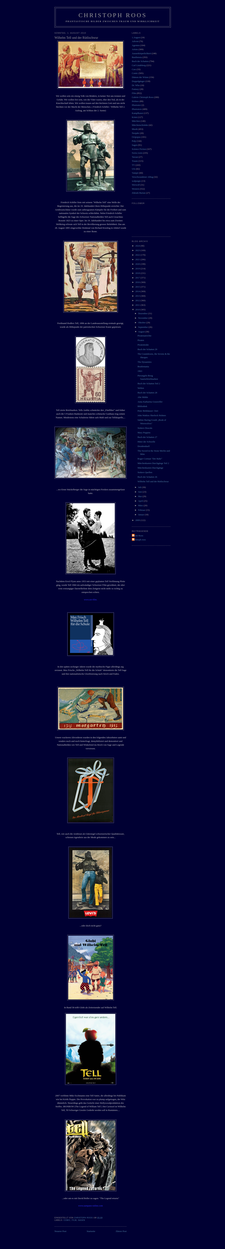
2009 (137, 520)
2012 (137, 300)
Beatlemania (143, 366)
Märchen (136, 121)
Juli (140, 487)
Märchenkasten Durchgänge (150, 467)
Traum (135, 161)
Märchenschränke (140, 125)
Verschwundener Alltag (142, 177)
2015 (137, 286)
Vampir (135, 173)
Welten (140, 388)
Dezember (143, 313)
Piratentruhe (143, 344)
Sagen (81, 1220)
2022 (137, 255)
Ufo (133, 169)
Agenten (136, 45)
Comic (67, 1220)
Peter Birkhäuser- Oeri (147, 410)
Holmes (135, 101)
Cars (134, 69)
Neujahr (135, 133)
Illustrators (137, 109)
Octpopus (136, 137)
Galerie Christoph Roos (142, 97)
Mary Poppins (143, 432)
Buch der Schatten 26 (147, 477)
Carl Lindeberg (139, 65)
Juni (140, 491)
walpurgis (136, 181)
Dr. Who (136, 85)
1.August (136, 37)
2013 (137, 296)
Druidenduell (143, 446)
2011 (137, 305)
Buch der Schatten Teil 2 (148, 383)
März (141, 505)
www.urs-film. (90, 599)
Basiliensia (137, 57)
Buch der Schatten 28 (147, 392)
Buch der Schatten (140, 61)
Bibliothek (142, 406)
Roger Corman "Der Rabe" (149, 458)
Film (74, 1220)
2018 (137, 273)
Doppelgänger (138, 81)
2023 (137, 250)
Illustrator (136, 105)
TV (133, 165)
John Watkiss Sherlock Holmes (151, 415)
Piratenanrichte (144, 335)
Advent (135, 41)
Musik (135, 129)
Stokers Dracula (144, 428)
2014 (137, 291)
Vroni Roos (138, 535)
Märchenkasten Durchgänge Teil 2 (153, 463)
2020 (137, 264)
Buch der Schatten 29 (147, 349)
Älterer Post (121, 1231)
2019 (137, 268)
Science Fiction (139, 149)
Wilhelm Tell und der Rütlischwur (153, 481)
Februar (142, 510)
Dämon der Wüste (140, 77)
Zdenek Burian (139, 193)
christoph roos (139, 539)
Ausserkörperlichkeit (141, 53)
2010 (137, 309)
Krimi (134, 117)
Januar (141, 514)
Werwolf (136, 184)
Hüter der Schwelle (146, 441)
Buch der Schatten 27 (147, 437)
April (141, 501)
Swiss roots (137, 153)
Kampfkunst (137, 113)
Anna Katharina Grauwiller (149, 401)
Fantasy (135, 89)
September (143, 327)
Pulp (134, 141)
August (141, 331)
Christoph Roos (112, 15)
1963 (139, 371)
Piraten (140, 340)
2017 (137, 277)
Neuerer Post (60, 1231)
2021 (137, 259)
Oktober (142, 322)
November (143, 318)
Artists (135, 49)
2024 (137, 245)
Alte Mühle (142, 397)
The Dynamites (144, 362)
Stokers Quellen (144, 472)
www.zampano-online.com (90, 1205)
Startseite (91, 1231)
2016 (137, 282)
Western (135, 188)
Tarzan (135, 157)
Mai (140, 496)
